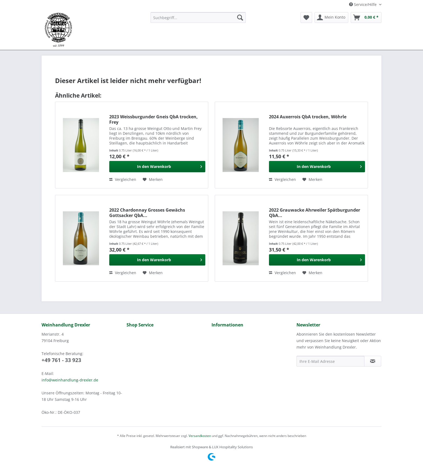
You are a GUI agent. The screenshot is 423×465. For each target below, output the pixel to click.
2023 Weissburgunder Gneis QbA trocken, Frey (153, 119)
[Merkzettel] (306, 17)
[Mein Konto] (331, 17)
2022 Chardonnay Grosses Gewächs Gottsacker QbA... (147, 212)
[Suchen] (240, 17)
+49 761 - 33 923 (61, 360)
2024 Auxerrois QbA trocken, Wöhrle (307, 117)
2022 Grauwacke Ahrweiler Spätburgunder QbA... (314, 212)
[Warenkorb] (366, 17)
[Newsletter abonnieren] (372, 361)
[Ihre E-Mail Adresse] (330, 361)
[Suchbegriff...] (198, 17)
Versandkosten (200, 435)
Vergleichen (122, 179)
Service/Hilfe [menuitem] (363, 4)
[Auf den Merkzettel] (153, 179)
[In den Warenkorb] (157, 166)
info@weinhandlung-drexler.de (70, 380)
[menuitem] (198, 20)
